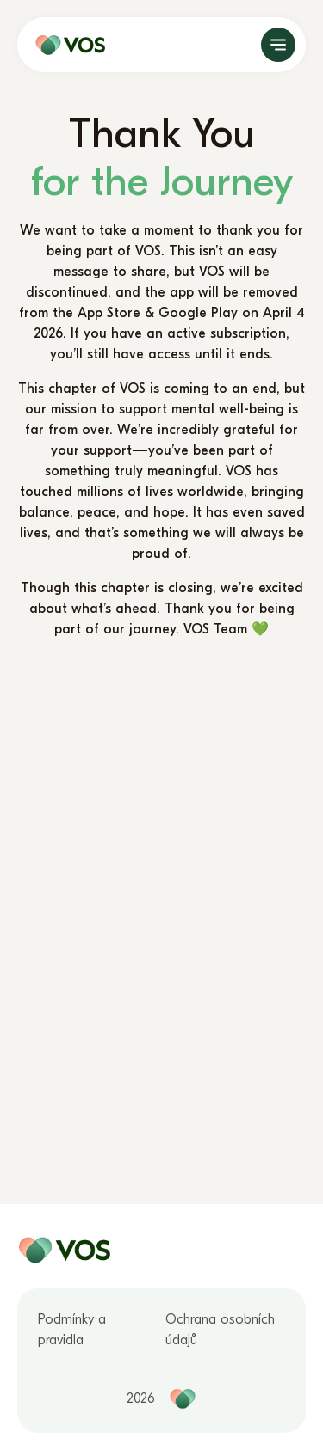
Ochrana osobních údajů (220, 1330)
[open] (278, 45)
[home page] (66, 44)
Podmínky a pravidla (72, 1330)
